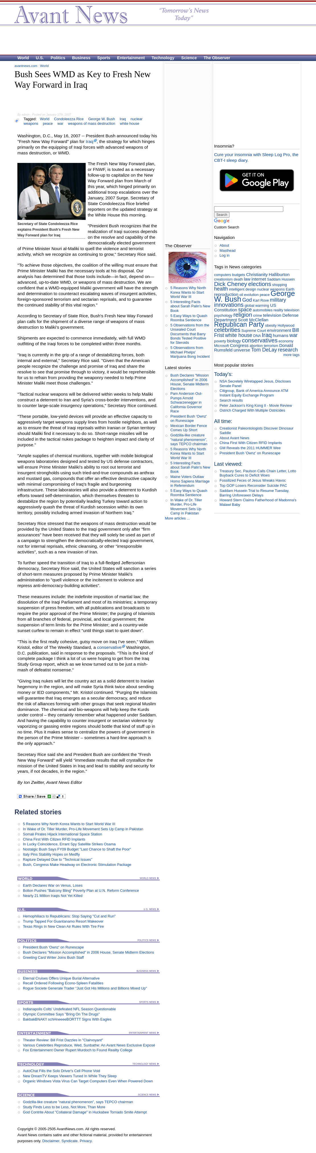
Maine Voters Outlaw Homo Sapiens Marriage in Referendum (190, 481)
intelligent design (242, 289)
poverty (220, 341)
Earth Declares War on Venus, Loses (52, 885)
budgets (238, 275)
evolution (251, 295)
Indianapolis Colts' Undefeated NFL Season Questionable (69, 1009)
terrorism (271, 346)
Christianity (257, 274)
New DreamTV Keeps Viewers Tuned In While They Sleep (70, 1076)
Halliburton (279, 274)
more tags (291, 355)
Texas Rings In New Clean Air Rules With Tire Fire (63, 926)
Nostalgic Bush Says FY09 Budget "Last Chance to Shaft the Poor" (77, 849)
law (247, 279)
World (23, 58)
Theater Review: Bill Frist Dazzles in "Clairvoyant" (63, 1040)
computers (222, 275)
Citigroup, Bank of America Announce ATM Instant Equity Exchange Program (253, 393)
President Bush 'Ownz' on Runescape (53, 947)
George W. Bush (101, 119)
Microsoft (221, 346)
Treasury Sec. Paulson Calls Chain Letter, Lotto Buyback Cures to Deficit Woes (257, 473)
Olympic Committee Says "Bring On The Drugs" (61, 1014)
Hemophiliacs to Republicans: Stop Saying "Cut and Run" (69, 916)
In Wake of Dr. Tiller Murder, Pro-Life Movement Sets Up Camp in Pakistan (83, 829)
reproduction (226, 294)
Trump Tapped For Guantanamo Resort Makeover (63, 921)
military (278, 300)
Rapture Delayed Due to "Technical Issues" (57, 859)
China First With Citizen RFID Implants (54, 839)
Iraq (123, 119)
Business (81, 58)
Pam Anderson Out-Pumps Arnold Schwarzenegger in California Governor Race (186, 402)
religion (242, 314)
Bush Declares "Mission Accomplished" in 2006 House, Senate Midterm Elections (88, 952)
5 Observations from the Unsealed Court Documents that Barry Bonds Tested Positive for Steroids (189, 334)
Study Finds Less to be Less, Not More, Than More (64, 1107)
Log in (224, 255)
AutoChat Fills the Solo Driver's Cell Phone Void (61, 1071)
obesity (271, 325)
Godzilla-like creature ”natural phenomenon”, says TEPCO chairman (78, 1102)
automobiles (262, 310)
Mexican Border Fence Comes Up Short (188, 428)
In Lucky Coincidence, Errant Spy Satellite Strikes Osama (69, 844)
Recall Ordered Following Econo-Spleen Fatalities (63, 983)
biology (234, 340)
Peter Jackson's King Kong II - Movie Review (255, 405)
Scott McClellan (253, 319)
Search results (231, 400)
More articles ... (177, 518)
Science (189, 58)
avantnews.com (26, 66)
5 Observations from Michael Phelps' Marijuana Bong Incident (190, 352)
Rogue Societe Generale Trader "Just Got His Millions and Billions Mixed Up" (85, 988)
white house (129, 123)
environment (279, 330)
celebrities (227, 329)
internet (258, 279)
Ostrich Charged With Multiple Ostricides (252, 410)
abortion (256, 346)
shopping (279, 285)
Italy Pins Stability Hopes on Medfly (51, 854)
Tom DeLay (264, 350)
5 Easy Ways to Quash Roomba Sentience (188, 318)
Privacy (86, 1141)
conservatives (260, 340)
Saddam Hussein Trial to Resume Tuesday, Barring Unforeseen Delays (254, 492)
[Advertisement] (155, 40)
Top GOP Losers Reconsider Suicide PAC (253, 485)
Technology (163, 58)
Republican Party (239, 324)
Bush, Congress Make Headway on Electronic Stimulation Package (77, 864)
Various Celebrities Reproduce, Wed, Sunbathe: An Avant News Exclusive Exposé (89, 1045)
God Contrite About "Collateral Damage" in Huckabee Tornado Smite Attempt (85, 1112)
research (288, 350)
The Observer (217, 58)
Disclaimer (50, 1141)
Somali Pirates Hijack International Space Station (62, 834)
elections (259, 284)
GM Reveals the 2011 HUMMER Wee (250, 448)
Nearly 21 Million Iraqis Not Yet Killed (52, 896)
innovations (229, 304)
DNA (257, 336)
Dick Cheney (230, 284)
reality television (286, 310)
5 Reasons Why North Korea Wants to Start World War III (69, 824)
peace (48, 123)
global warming (257, 305)
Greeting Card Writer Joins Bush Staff (53, 957)
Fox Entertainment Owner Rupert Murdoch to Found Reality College (77, 1050)
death (238, 279)
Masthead (227, 250)
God (247, 300)
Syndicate (69, 1141)
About (224, 245)
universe (241, 349)
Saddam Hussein (281, 279)
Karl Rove (261, 300)
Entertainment (131, 58)
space (245, 309)
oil (241, 295)
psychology (223, 315)
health (221, 289)
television (272, 315)
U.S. (40, 58)
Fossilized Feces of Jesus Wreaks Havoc (252, 480)
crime (257, 315)
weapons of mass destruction (91, 123)
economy (286, 341)
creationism (223, 279)
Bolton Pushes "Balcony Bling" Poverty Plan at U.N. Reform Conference (81, 890)
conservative (109, 647)
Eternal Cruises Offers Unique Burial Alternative (61, 978)
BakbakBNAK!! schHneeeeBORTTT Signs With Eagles (67, 1019)
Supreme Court (253, 330)
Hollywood (286, 325)
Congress (239, 345)
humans (280, 335)
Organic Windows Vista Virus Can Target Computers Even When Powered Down (88, 1081)
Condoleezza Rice (69, 119)
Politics (58, 58)
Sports (103, 58)
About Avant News (234, 438)
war (60, 123)
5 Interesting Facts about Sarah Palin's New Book (190, 306)
